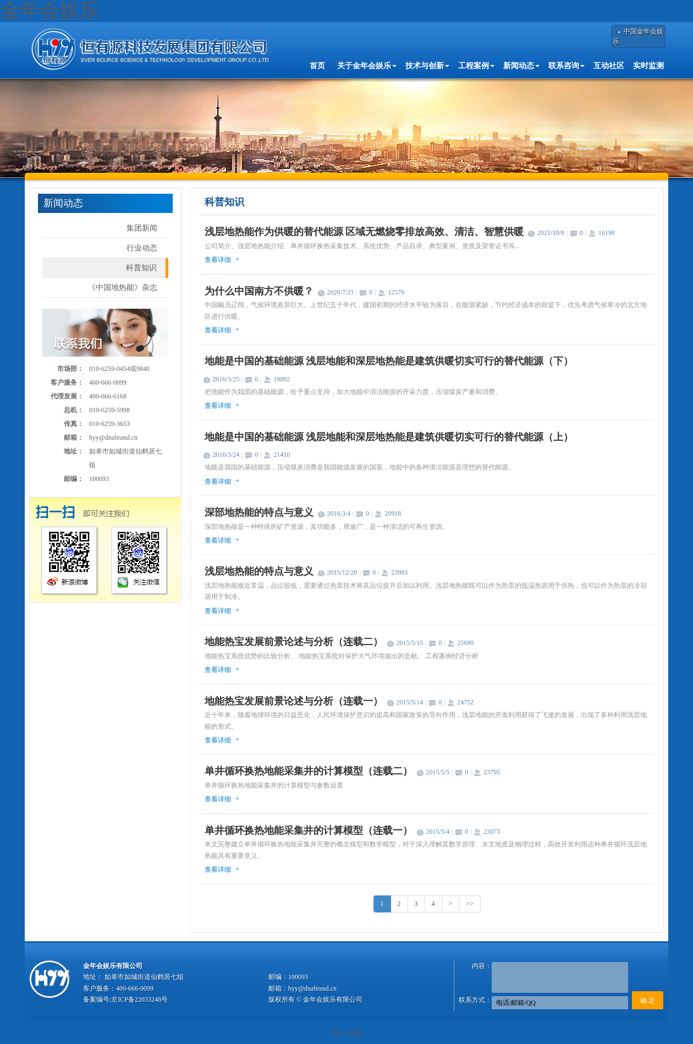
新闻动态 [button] (521, 66)
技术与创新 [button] (427, 66)
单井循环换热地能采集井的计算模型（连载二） (309, 771)
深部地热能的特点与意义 (259, 512)
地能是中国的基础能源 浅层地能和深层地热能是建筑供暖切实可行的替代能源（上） (389, 436)
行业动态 (142, 248)
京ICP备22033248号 (139, 999)
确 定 (647, 1000)
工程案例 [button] (476, 66)
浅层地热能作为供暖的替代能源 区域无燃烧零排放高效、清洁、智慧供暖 (364, 231)
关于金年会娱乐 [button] (367, 66)
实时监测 (648, 66)
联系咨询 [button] (566, 66)
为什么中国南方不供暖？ (259, 291)
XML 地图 (346, 1033)
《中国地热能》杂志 (122, 287)
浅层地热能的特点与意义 (259, 571)
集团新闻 (142, 228)
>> (470, 904)
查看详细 (218, 260)
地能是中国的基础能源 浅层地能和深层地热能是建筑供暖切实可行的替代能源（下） (389, 361)
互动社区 (608, 66)
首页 (317, 66)
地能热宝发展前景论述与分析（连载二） (294, 641)
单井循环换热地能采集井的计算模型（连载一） (309, 830)
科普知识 (141, 268)
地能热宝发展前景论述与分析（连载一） (294, 701)
